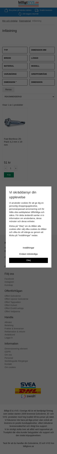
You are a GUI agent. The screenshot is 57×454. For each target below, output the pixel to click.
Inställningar (28, 248)
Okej (28, 260)
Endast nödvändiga (28, 254)
